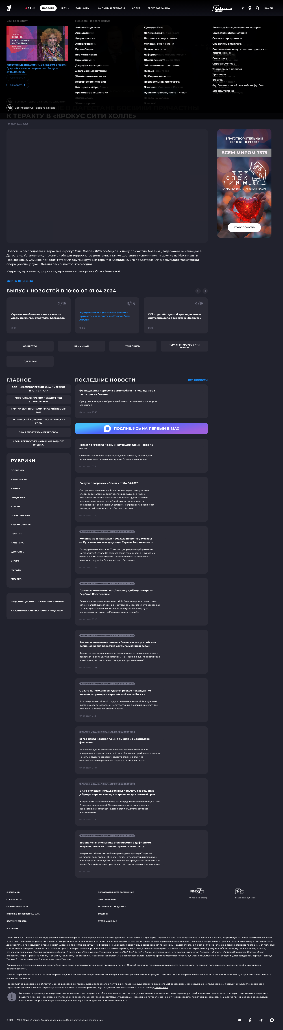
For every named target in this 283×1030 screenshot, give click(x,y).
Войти (268, 8)
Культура (17, 542)
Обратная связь (107, 899)
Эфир (31, 8)
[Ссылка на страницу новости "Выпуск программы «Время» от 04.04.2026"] (141, 499)
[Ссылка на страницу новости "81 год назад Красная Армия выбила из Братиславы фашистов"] (141, 750)
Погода (16, 569)
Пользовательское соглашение (116, 892)
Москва (16, 578)
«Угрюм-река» (27, 955)
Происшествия (21, 515)
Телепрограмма (159, 8)
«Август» (216, 952)
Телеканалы (161, 987)
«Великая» (67, 955)
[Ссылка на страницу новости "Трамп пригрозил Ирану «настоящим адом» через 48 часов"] (141, 455)
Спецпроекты (13, 899)
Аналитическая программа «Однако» (37, 610)
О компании (13, 892)
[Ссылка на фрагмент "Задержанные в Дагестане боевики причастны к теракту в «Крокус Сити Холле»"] (107, 315)
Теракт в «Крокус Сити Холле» (184, 346)
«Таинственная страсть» (105, 955)
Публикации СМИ (107, 921)
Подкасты (83, 8)
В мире (15, 488)
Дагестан (30, 361)
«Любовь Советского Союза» (239, 952)
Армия (15, 506)
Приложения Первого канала (23, 914)
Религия (16, 533)
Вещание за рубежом (245, 893)
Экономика (19, 479)
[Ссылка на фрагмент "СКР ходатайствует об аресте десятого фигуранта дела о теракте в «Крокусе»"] (176, 315)
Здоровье (17, 551)
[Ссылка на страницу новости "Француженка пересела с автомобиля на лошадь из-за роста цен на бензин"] (141, 401)
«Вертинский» (82, 955)
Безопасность (21, 524)
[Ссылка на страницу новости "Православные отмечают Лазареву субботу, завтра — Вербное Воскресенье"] (141, 601)
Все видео (12, 928)
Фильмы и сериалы (111, 8)
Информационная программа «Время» (37, 601)
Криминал (81, 346)
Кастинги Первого (16, 921)
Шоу (65, 8)
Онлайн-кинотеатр (17, 906)
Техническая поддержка (112, 906)
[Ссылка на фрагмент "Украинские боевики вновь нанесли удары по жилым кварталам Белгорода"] (38, 315)
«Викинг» (42, 955)
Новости (48, 8)
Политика (18, 470)
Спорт (136, 8)
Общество (30, 346)
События (103, 914)
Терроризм (132, 346)
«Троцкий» (54, 955)
